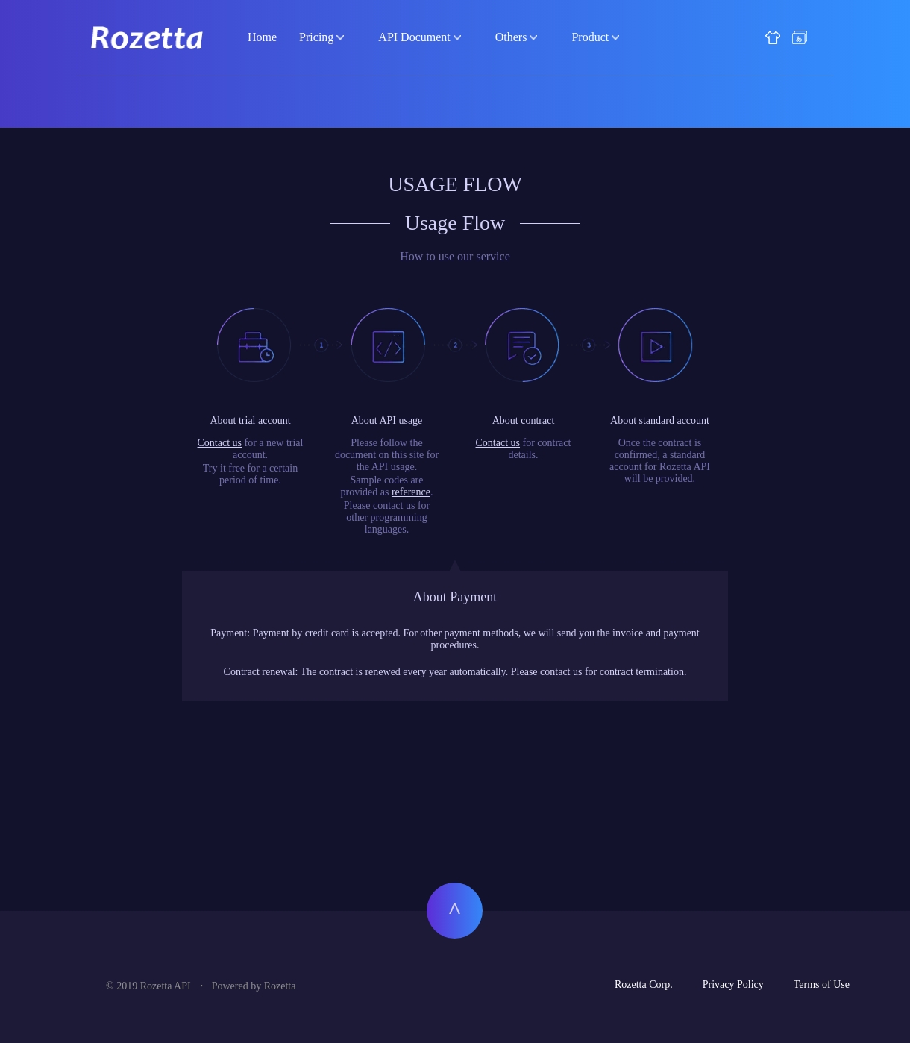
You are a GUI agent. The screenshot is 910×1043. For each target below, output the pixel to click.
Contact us (220, 442)
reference (411, 492)
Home (262, 37)
